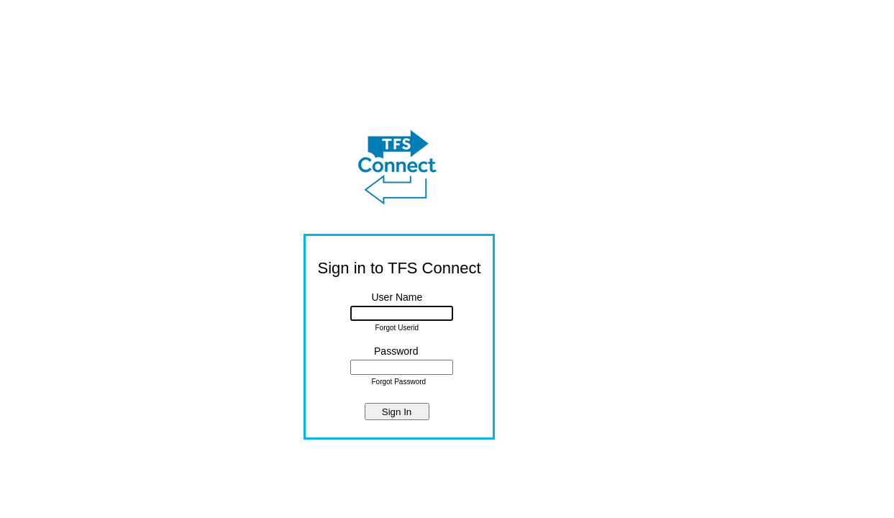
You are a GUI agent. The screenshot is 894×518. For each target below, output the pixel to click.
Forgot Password (399, 382)
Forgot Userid (397, 328)
